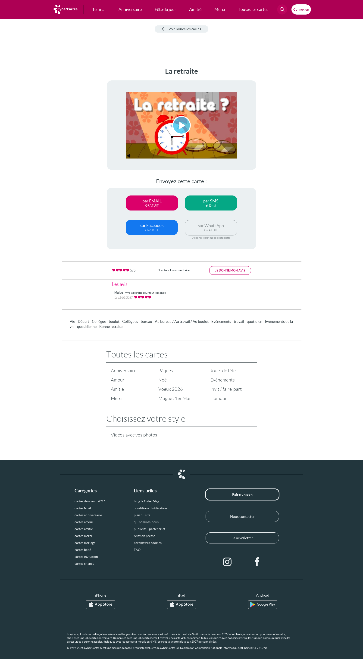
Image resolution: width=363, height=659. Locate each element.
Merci (116, 398)
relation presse (144, 536)
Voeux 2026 (170, 389)
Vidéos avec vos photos (134, 434)
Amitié (117, 389)
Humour (218, 398)
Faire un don (242, 494)
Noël (163, 379)
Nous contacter (242, 516)
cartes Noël (83, 508)
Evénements (222, 379)
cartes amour (84, 522)
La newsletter (242, 538)
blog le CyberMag (146, 501)
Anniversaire (123, 370)
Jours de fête (223, 370)
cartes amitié (84, 529)
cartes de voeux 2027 (90, 501)
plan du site (142, 515)
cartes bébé (83, 550)
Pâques (165, 370)
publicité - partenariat (149, 529)
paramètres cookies (148, 543)
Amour (118, 379)
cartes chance (84, 563)
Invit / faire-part (226, 389)
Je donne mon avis (230, 270)
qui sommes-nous (146, 522)
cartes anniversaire (88, 515)
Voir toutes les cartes (181, 29)
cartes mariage (85, 543)
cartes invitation (86, 556)
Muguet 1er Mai (174, 398)
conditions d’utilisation (150, 508)
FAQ (137, 550)
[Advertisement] (38, 136)
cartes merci (83, 536)
